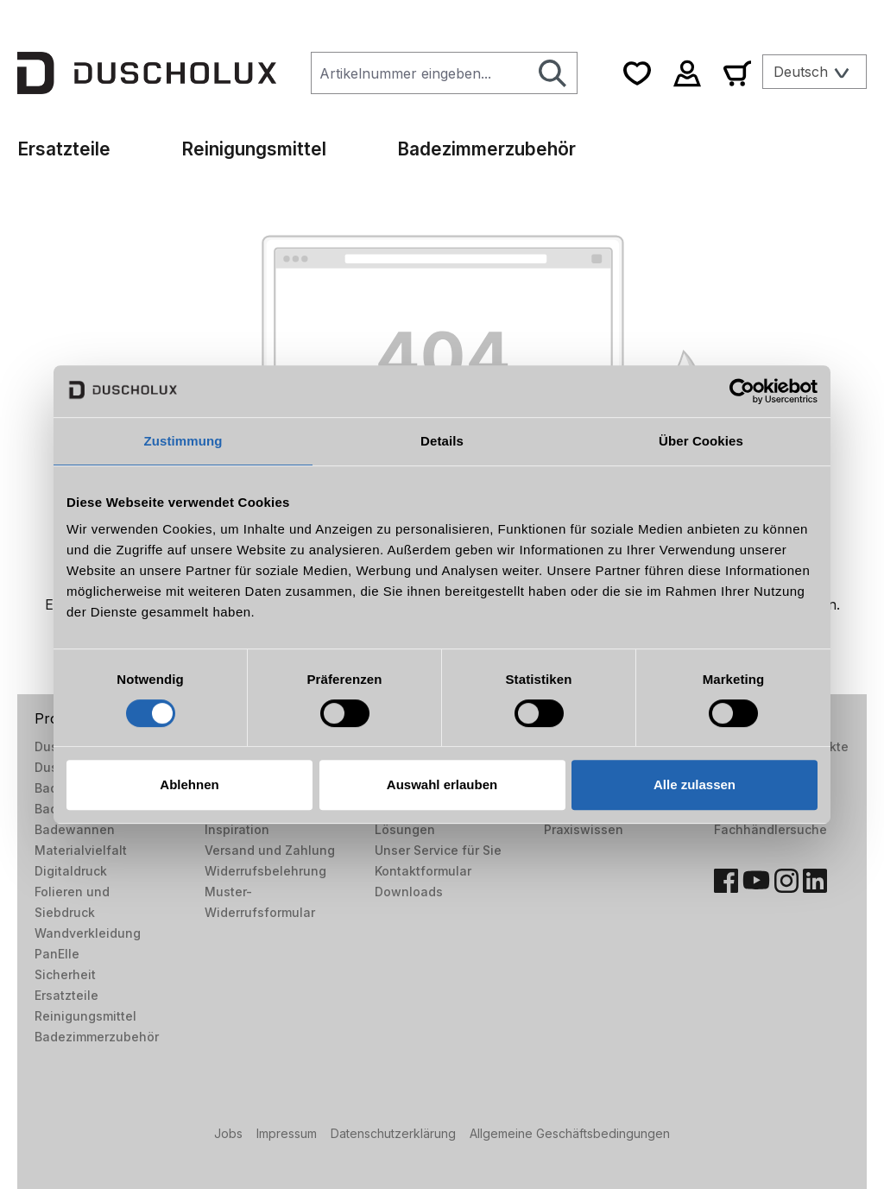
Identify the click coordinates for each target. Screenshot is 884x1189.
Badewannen (75, 829)
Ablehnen (189, 784)
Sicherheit (65, 974)
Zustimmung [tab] (183, 440)
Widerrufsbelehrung (265, 870)
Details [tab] (442, 440)
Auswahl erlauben (442, 784)
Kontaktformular (423, 870)
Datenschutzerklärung (393, 1133)
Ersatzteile (66, 995)
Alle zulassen (695, 784)
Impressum (286, 1133)
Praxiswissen (583, 829)
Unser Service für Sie (438, 850)
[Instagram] (786, 881)
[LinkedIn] (815, 881)
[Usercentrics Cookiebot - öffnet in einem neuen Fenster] (742, 391)
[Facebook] (726, 881)
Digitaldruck (71, 870)
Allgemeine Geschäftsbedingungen (570, 1133)
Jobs (228, 1133)
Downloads (409, 891)
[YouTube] (756, 881)
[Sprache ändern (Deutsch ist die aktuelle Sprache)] (814, 71)
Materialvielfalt (81, 850)
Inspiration (237, 829)
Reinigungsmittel (85, 1016)
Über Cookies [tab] (701, 440)
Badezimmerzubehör (97, 1036)
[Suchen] (553, 73)
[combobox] (420, 73)
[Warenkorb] (737, 73)
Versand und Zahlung (270, 850)
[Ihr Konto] (687, 73)
